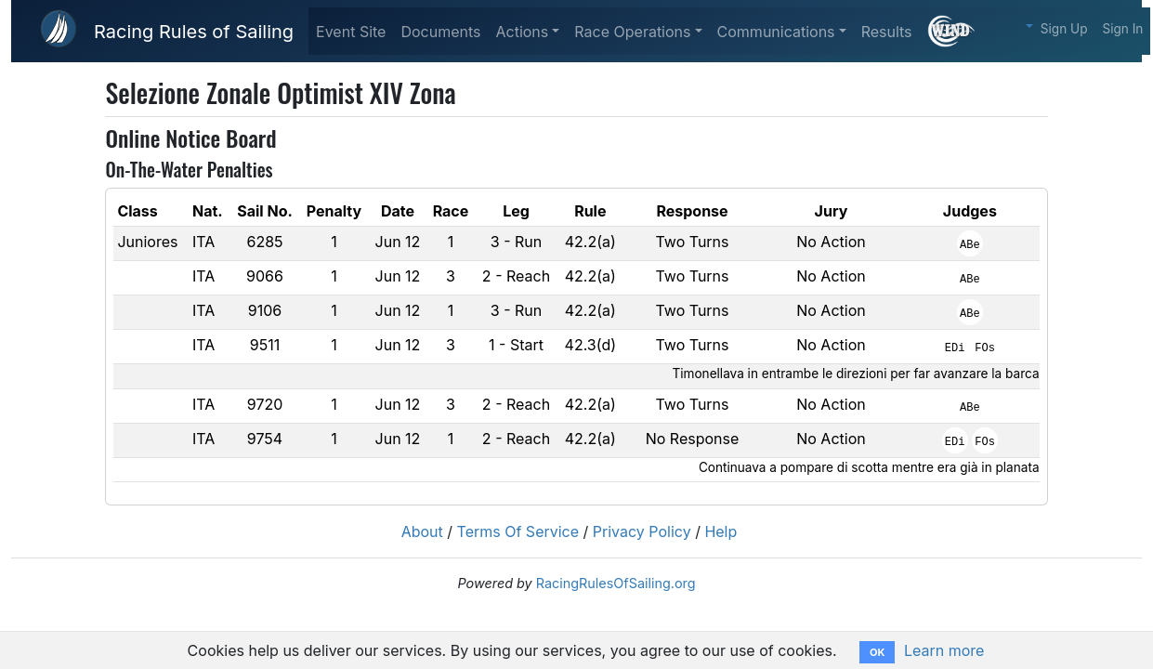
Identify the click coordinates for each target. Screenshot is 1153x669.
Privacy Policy (642, 531)
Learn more (944, 650)
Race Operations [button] (632, 31)
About (422, 531)
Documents (440, 31)
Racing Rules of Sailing (194, 31)
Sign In (1123, 28)
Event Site (351, 31)
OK (877, 652)
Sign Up (1064, 28)
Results (886, 31)
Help (720, 531)
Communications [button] (776, 31)
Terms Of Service (518, 531)
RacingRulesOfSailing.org (616, 583)
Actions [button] (521, 31)
